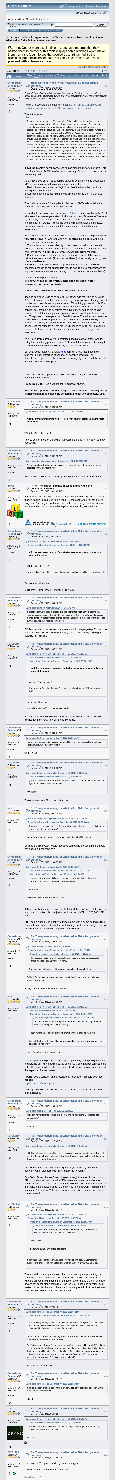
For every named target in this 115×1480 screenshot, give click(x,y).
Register (49, 30)
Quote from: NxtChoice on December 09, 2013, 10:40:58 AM (52, 867)
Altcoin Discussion (64, 37)
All (47, 71)
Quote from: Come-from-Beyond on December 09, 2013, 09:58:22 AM (56, 412)
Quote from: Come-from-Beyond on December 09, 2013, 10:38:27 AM (56, 773)
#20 (106, 1455)
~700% (72, 213)
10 (32, 71)
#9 (106, 765)
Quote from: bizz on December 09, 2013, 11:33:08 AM (49, 1111)
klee (9, 1408)
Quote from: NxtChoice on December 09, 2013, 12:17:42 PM (52, 1312)
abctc (10, 485)
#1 (106, 86)
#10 (106, 811)
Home (14, 30)
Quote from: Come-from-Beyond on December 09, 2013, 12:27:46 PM (56, 1419)
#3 (106, 453)
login (35, 19)
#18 (106, 1376)
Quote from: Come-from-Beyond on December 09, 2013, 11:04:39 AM (56, 1146)
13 (42, 71)
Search (31, 30)
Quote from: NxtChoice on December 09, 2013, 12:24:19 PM (52, 1384)
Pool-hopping (31, 1060)
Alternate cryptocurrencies (37, 37)
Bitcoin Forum (13, 37)
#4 (106, 489)
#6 (106, 600)
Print (104, 71)
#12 (106, 939)
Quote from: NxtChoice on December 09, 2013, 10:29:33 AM (52, 541)
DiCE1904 (13, 1452)
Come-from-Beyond (14, 84)
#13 (106, 999)
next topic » (101, 67)
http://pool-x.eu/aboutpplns (39, 1083)
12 (39, 71)
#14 (106, 1103)
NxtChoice (13, 401)
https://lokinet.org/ (32, 1477)
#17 (106, 1304)
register (44, 19)
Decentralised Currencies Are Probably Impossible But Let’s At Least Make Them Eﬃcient (62, 106)
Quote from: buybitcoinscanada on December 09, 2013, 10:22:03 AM (56, 461)
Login (39, 30)
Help (23, 30)
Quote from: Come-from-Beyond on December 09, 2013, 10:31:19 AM (56, 819)
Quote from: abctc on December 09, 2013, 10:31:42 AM (50, 608)
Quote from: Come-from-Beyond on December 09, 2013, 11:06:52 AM (56, 1007)
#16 (106, 1207)
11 (35, 71)
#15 (106, 1139)
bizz (9, 808)
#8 (106, 730)
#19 (106, 1411)
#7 (106, 646)
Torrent (12, 26)
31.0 (43, 24)
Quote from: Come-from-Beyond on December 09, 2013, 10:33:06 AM (56, 654)
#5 (106, 534)
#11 (106, 860)
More (58, 30)
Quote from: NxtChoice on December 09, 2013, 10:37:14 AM (52, 738)
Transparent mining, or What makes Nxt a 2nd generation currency (55, 38)
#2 (106, 404)
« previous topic (86, 67)
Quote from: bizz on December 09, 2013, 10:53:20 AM (49, 947)
